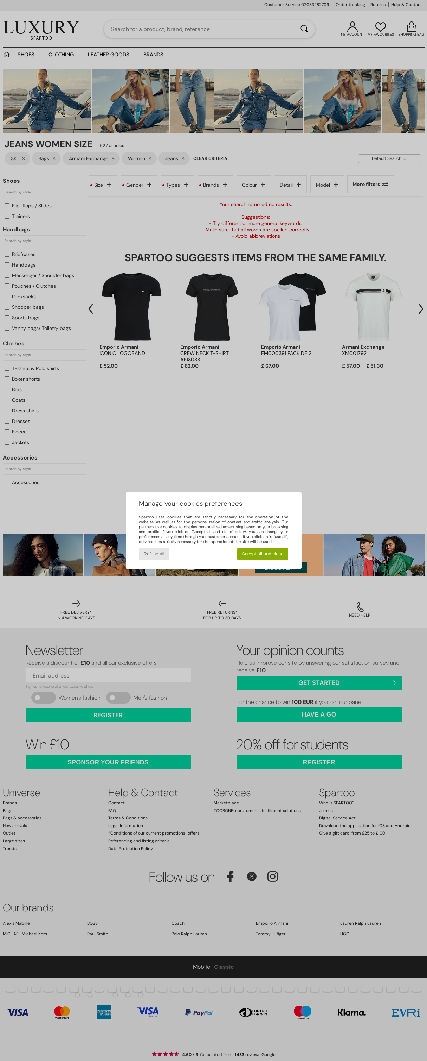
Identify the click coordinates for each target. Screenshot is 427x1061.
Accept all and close (263, 553)
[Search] (304, 29)
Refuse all (153, 553)
